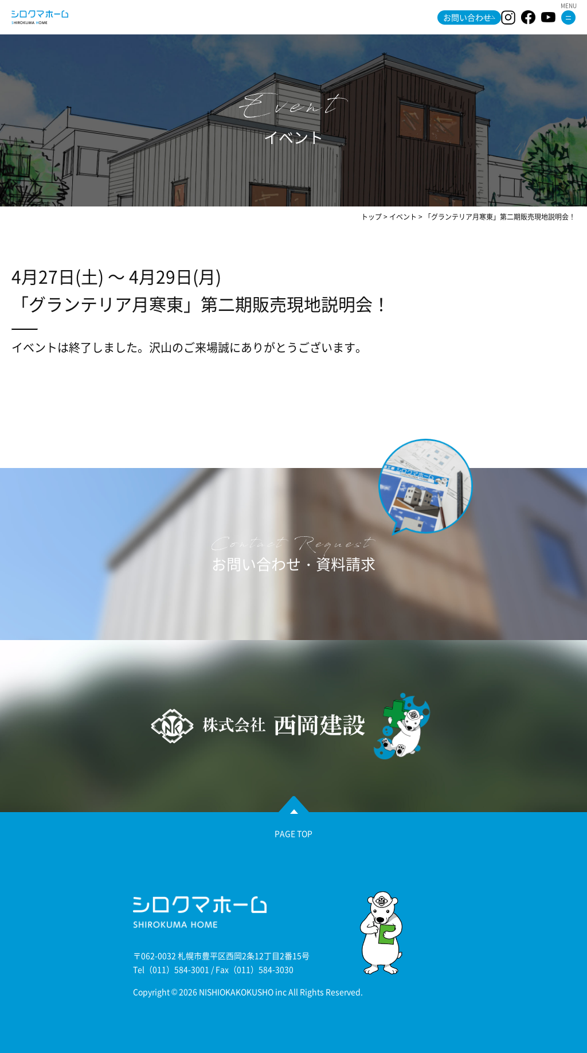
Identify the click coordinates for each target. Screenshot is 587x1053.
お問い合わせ (467, 17)
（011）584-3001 (176, 969)
